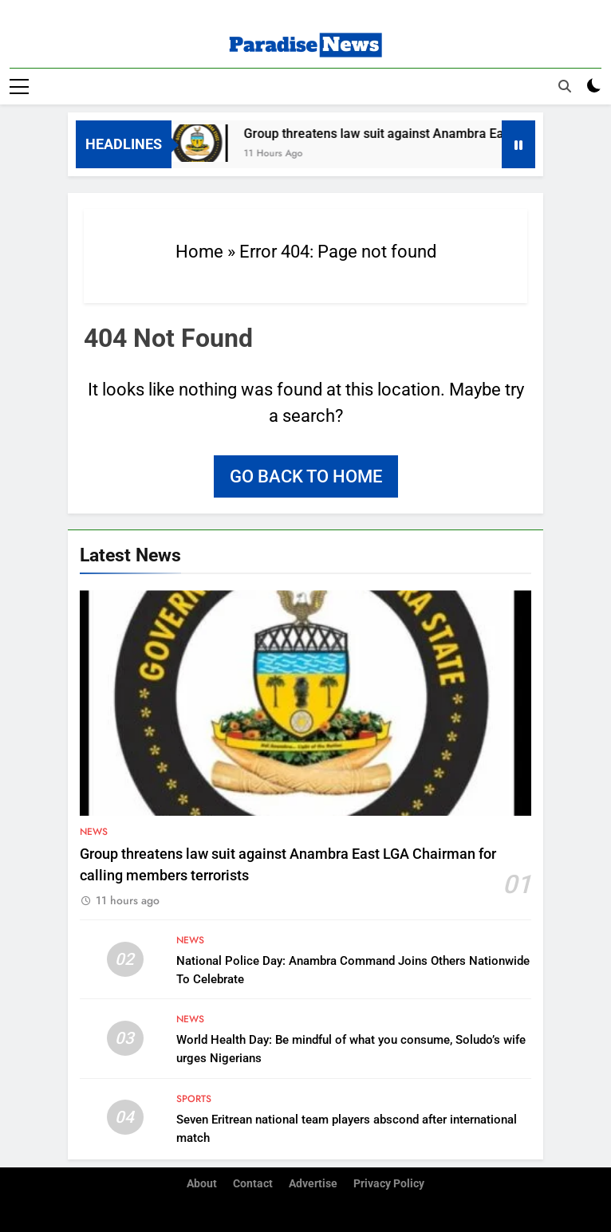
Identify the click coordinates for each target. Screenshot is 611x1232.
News (94, 832)
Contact (253, 1184)
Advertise (313, 1184)
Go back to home (306, 476)
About (202, 1184)
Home (199, 252)
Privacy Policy (388, 1184)
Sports (193, 1099)
